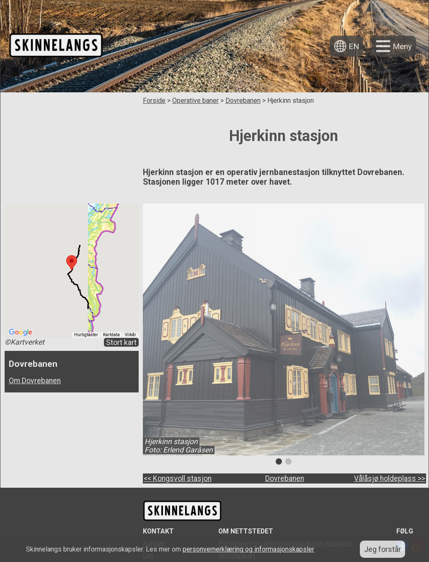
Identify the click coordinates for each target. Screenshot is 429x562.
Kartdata (111, 334)
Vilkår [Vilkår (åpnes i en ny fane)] (130, 334)
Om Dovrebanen (35, 380)
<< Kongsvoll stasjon (178, 478)
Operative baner (195, 101)
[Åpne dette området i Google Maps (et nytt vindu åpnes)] (20, 332)
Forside (154, 101)
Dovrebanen (243, 101)
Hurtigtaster (86, 334)
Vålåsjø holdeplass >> (389, 478)
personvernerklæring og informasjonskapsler (248, 549)
